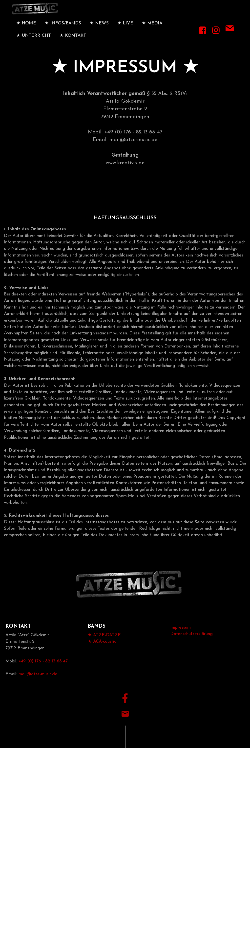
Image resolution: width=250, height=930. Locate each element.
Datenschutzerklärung (191, 645)
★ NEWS (99, 29)
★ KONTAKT (73, 41)
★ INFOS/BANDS (63, 29)
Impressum (180, 638)
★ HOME (26, 29)
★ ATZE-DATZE (104, 646)
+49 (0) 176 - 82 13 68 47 (43, 672)
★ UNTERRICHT (33, 41)
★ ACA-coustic (102, 653)
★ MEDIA (152, 29)
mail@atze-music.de (38, 685)
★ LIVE (125, 29)
